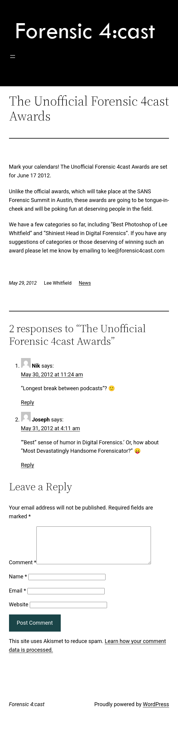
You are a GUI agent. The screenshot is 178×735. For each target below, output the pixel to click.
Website (18, 611)
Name (18, 583)
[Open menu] (12, 56)
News (85, 283)
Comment (22, 569)
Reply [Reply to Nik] (27, 402)
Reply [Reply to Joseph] (27, 465)
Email (17, 598)
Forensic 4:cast (26, 711)
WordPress (156, 711)
